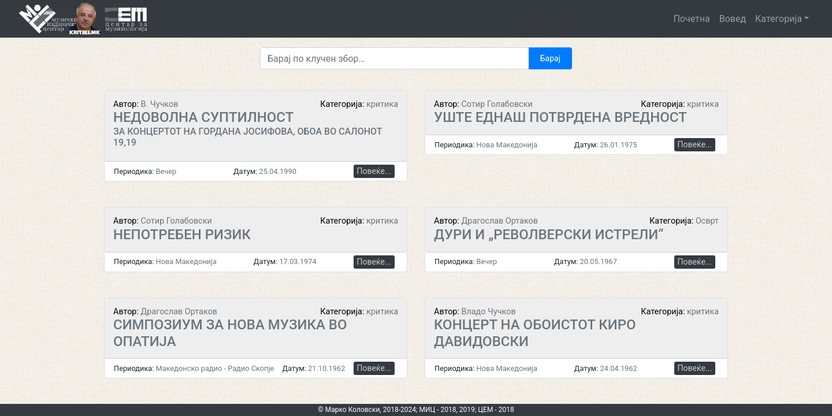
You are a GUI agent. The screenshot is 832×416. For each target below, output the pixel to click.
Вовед (732, 18)
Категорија (778, 18)
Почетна (691, 18)
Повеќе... (374, 171)
